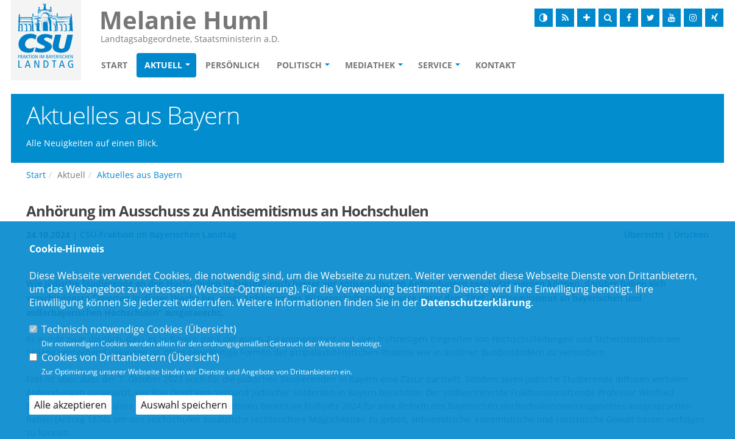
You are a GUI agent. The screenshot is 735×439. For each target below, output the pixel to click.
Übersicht (210, 329)
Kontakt (495, 65)
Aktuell (163, 65)
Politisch (299, 65)
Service (435, 65)
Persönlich (232, 65)
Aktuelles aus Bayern (139, 174)
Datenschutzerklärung (476, 302)
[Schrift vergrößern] (586, 18)
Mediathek (370, 65)
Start (114, 65)
